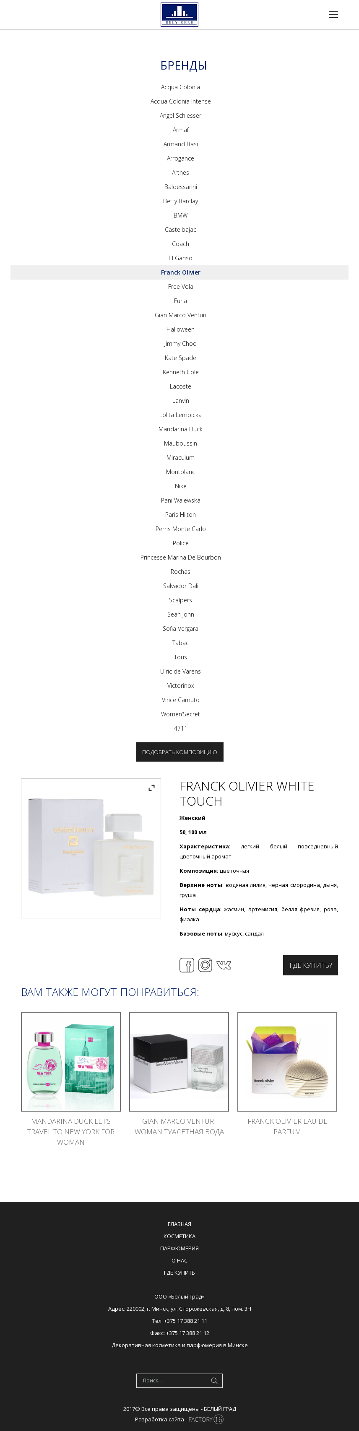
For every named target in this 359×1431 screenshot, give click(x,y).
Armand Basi (181, 144)
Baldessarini (180, 187)
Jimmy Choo (180, 343)
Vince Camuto (181, 700)
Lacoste (180, 386)
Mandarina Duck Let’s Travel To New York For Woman (70, 1131)
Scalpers (180, 600)
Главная (179, 1224)
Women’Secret (180, 714)
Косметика (179, 1236)
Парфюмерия (179, 1248)
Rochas (180, 572)
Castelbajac (180, 229)
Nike (181, 486)
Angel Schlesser (180, 115)
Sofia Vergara (180, 629)
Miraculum (180, 457)
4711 (180, 728)
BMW (180, 215)
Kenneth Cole (181, 372)
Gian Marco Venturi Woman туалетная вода (179, 1126)
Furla (180, 301)
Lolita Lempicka (180, 415)
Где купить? (310, 965)
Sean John (180, 614)
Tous (180, 657)
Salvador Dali (180, 586)
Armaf (181, 130)
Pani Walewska (180, 500)
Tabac (180, 643)
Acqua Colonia (180, 87)
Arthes (180, 172)
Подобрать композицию (179, 752)
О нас (179, 1260)
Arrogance (180, 158)
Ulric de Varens (180, 671)
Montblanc (180, 472)
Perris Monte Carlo (181, 529)
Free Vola (180, 286)
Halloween (180, 329)
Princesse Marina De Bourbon (180, 557)
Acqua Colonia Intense (181, 101)
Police (181, 543)
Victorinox (180, 686)
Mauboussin (180, 443)
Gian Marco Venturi (180, 315)
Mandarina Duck (181, 429)
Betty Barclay (180, 201)
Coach (180, 244)
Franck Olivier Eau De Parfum (287, 1126)
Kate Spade (180, 358)
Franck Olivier (180, 272)
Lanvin (180, 400)
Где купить (179, 1272)
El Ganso (181, 258)
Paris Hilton (180, 514)
